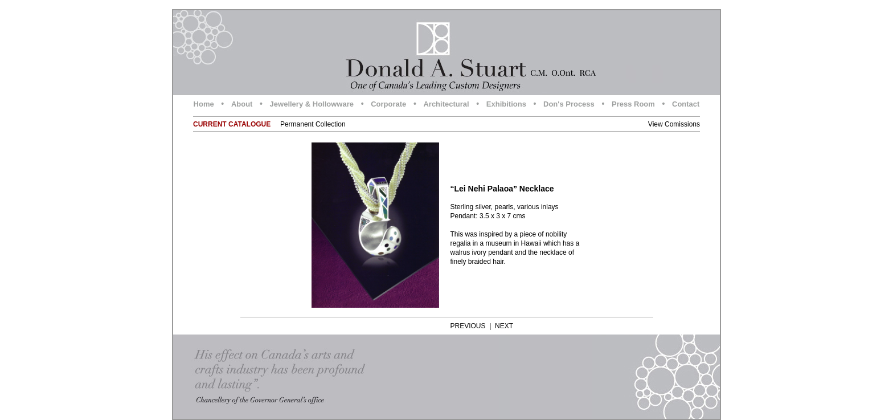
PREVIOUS (468, 326)
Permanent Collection (313, 124)
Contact (685, 104)
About (242, 104)
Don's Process (569, 104)
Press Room (633, 104)
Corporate (388, 104)
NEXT (504, 326)
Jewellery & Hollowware (312, 104)
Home (204, 104)
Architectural (446, 104)
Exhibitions (506, 104)
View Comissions (674, 124)
